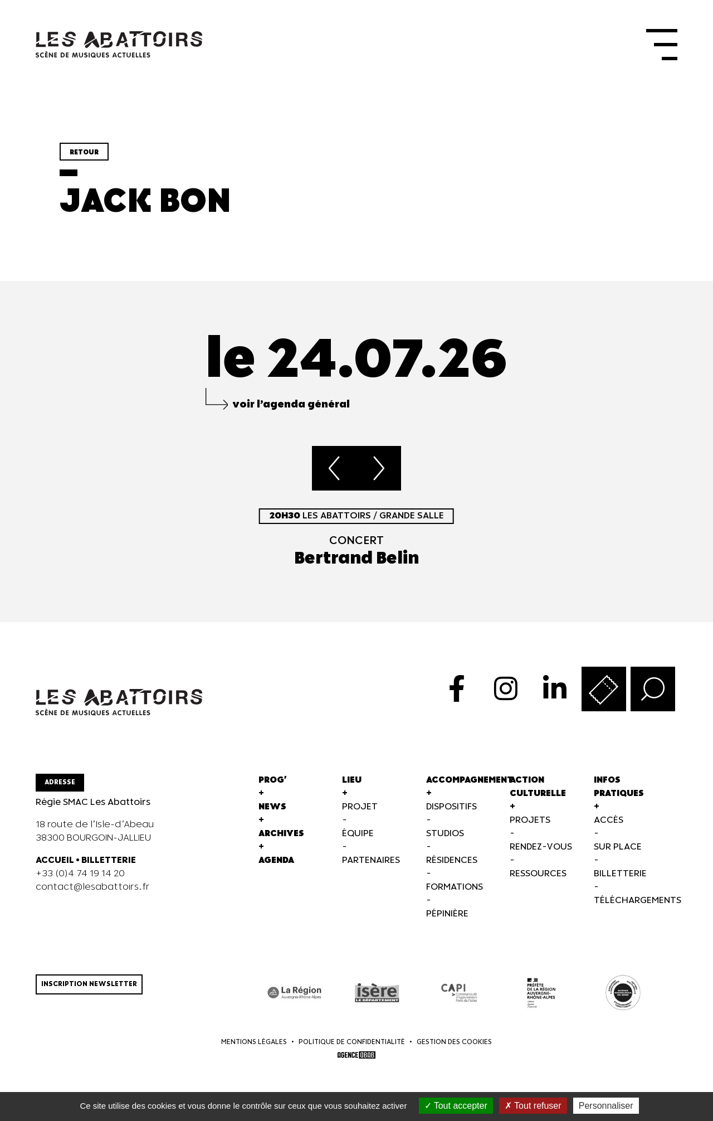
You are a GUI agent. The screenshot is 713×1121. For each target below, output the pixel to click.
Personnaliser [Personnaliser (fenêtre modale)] (606, 1105)
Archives (281, 833)
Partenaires (371, 860)
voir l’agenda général (291, 404)
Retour (84, 152)
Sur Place (618, 847)
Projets (530, 820)
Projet (360, 807)
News (272, 807)
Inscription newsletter (89, 984)
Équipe (358, 833)
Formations (454, 887)
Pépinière (447, 914)
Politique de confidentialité (352, 1042)
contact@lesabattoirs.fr (93, 887)
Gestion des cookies (454, 1042)
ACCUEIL (55, 860)
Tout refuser (533, 1105)
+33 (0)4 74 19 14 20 (80, 873)
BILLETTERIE (108, 860)
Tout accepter (455, 1105)
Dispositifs (451, 807)
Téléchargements (637, 900)
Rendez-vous (541, 847)
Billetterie (620, 873)
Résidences (451, 860)
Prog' (272, 780)
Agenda (276, 860)
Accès (608, 820)
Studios (445, 833)
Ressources (538, 873)
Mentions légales (254, 1042)
